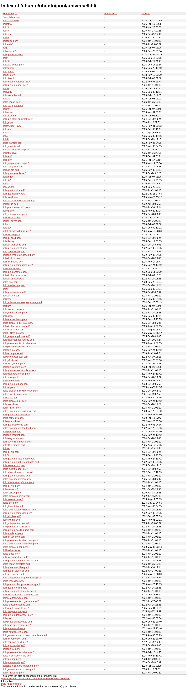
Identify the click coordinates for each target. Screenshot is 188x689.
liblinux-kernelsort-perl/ (14, 638)
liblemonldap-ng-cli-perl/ (15, 642)
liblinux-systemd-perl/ (14, 363)
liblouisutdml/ (9, 115)
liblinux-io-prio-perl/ (13, 499)
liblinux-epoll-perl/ (12, 238)
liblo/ (5, 58)
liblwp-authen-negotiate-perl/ (17, 621)
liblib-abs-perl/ (10, 397)
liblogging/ (8, 122)
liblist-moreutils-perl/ (13, 672)
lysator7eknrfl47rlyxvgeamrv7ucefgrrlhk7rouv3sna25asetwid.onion (35, 678)
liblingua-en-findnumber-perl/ (18, 615)
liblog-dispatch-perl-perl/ (15, 547)
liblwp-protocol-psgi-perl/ (15, 356)
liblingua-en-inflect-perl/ (15, 248)
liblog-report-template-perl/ (16, 564)
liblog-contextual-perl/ (14, 251)
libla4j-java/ (9, 210)
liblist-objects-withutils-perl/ (17, 231)
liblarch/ (7, 299)
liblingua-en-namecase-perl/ (17, 513)
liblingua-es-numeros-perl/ (16, 414)
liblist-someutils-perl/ (13, 418)
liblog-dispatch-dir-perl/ (15, 401)
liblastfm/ (7, 24)
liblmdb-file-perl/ (11, 170)
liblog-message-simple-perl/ (17, 655)
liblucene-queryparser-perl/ (17, 625)
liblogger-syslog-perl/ (14, 574)
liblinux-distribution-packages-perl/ (20, 594)
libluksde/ (8, 44)
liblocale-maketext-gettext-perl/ (19, 255)
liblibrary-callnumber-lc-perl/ (17, 441)
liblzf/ (5, 289)
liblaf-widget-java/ (12, 126)
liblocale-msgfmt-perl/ (14, 435)
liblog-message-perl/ (13, 581)
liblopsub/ (8, 176)
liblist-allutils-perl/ (12, 268)
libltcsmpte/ (9, 187)
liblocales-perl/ (10, 41)
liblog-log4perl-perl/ (13, 105)
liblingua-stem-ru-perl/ (14, 292)
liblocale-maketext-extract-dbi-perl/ (21, 666)
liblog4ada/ (8, 71)
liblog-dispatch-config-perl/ (16, 496)
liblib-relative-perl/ (12, 550)
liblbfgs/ (7, 227)
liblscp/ (6, 98)
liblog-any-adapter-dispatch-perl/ (19, 509)
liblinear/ (7, 156)
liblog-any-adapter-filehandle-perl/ (20, 543)
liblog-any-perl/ (10, 282)
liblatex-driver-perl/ (12, 221)
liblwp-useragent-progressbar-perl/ (21, 601)
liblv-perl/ (7, 618)
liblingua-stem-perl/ (13, 54)
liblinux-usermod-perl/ (14, 536)
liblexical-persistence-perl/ (16, 373)
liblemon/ (7, 34)
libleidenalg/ (9, 241)
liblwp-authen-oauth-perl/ (16, 608)
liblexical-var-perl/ (12, 258)
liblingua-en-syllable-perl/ (16, 567)
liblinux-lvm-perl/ (11, 486)
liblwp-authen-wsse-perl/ (15, 598)
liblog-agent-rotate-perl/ (15, 394)
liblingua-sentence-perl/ (15, 272)
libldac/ (6, 448)
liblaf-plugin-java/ (11, 520)
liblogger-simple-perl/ (14, 645)
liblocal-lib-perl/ (11, 204)
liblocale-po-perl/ (11, 350)
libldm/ (6, 109)
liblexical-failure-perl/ (13, 329)
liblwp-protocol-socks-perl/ (16, 526)
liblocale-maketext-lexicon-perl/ (19, 200)
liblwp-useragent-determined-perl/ (20, 540)
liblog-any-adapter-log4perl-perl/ (19, 428)
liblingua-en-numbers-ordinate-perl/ (21, 462)
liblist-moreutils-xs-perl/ (15, 319)
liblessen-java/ (10, 489)
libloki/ (6, 88)
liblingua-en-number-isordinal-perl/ (20, 560)
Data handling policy (11, 684)
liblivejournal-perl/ (12, 421)
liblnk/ (6, 30)
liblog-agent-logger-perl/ (15, 469)
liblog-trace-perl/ (11, 553)
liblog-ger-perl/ (10, 503)
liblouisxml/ (8, 78)
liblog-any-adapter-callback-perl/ (19, 411)
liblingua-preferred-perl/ (15, 587)
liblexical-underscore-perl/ (16, 326)
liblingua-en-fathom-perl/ (15, 384)
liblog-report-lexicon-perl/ (16, 163)
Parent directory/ (11, 17)
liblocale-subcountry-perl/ (16, 149)
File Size (109, 13)
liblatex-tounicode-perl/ (14, 244)
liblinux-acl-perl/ (11, 404)
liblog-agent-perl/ (11, 146)
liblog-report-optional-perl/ (16, 336)
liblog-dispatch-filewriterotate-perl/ (20, 390)
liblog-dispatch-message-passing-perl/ (22, 302)
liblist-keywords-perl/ (13, 438)
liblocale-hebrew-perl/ (14, 285)
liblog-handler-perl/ (12, 143)
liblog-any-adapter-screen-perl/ (19, 669)
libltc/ (5, 136)
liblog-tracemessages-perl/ (16, 604)
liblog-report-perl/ (12, 102)
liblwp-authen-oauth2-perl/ (16, 207)
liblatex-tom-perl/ (11, 295)
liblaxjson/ (8, 316)
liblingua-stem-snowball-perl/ (18, 119)
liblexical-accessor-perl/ (15, 275)
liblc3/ (6, 455)
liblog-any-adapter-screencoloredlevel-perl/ (25, 635)
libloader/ (7, 129)
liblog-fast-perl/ (10, 360)
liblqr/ (5, 183)
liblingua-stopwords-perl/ (15, 424)
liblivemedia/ (9, 51)
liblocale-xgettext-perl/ (14, 367)
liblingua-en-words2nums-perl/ (18, 530)
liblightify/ (7, 160)
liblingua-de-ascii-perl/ (14, 173)
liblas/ (6, 37)
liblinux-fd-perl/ (10, 197)
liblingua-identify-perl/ (14, 193)
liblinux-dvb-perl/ (11, 234)
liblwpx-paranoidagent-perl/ (17, 346)
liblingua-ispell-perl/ (13, 533)
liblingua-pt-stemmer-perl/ (16, 570)
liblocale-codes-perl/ (13, 64)
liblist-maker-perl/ (12, 407)
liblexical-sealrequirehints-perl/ (18, 339)
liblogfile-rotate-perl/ (13, 506)
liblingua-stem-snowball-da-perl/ (19, 370)
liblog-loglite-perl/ (12, 516)
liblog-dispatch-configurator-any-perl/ (22, 577)
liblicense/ (8, 112)
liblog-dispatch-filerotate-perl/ (18, 323)
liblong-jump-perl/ (12, 659)
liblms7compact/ (11, 380)
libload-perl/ (9, 387)
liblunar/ (7, 132)
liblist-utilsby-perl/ (12, 492)
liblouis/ (7, 180)
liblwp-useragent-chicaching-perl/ (20, 343)
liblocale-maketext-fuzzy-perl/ (18, 472)
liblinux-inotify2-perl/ (13, 261)
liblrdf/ (6, 139)
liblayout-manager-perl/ (15, 312)
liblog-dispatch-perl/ (13, 166)
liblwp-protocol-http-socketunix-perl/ (21, 584)
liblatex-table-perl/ (12, 95)
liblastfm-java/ (10, 153)
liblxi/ (5, 224)
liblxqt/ (6, 61)
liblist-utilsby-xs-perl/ (13, 333)
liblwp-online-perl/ (12, 431)
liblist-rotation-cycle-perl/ (15, 632)
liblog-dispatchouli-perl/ (15, 214)
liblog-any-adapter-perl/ (15, 611)
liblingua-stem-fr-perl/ (14, 628)
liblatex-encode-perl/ (13, 278)
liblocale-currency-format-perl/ (18, 482)
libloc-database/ (11, 20)
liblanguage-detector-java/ (16, 81)
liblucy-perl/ (9, 75)
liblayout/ (7, 92)
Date (144, 13)
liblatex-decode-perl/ (13, 309)
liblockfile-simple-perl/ (14, 445)
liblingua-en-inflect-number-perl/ (19, 591)
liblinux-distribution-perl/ (15, 557)
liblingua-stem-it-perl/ (14, 662)
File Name (8, 13)
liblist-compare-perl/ (13, 353)
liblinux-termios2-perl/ (14, 465)
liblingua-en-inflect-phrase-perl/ (19, 458)
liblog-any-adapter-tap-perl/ (17, 479)
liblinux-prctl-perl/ (12, 217)
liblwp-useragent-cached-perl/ (18, 652)
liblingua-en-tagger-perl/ (15, 85)
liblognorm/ (8, 68)
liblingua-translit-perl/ (14, 190)
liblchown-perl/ (10, 377)
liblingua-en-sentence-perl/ (17, 475)
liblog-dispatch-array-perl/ (16, 523)
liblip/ (5, 47)
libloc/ (6, 27)
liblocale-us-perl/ (11, 649)
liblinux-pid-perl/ (11, 452)
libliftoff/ (7, 306)
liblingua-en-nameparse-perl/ (18, 265)
